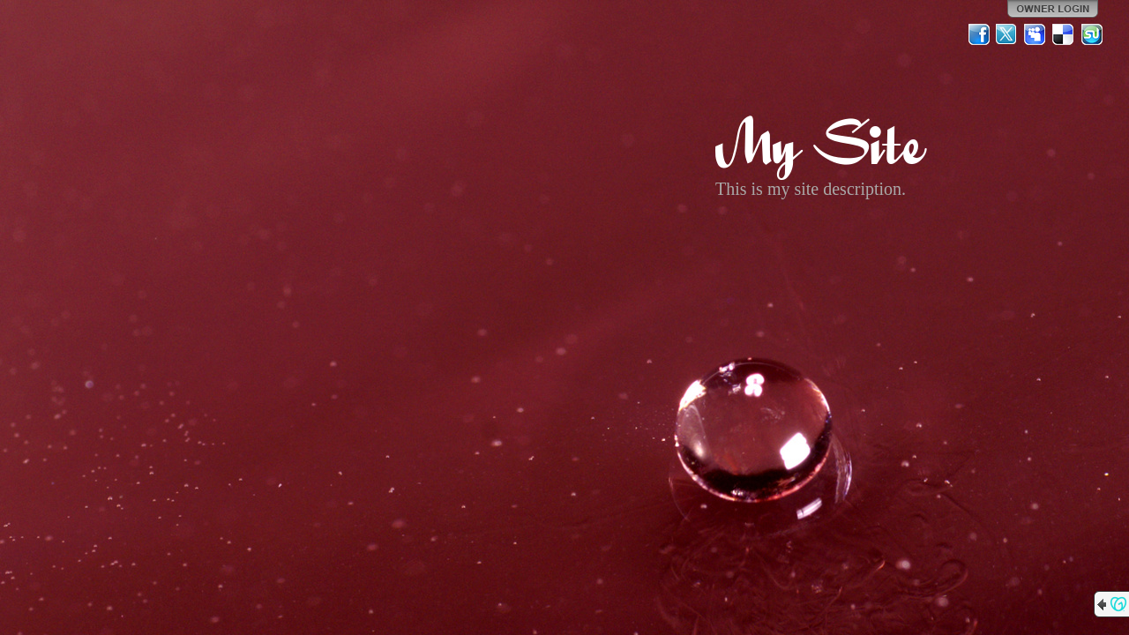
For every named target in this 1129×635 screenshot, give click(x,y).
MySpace (1035, 34)
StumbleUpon (1092, 34)
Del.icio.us (1063, 34)
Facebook (979, 34)
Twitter (1007, 34)
